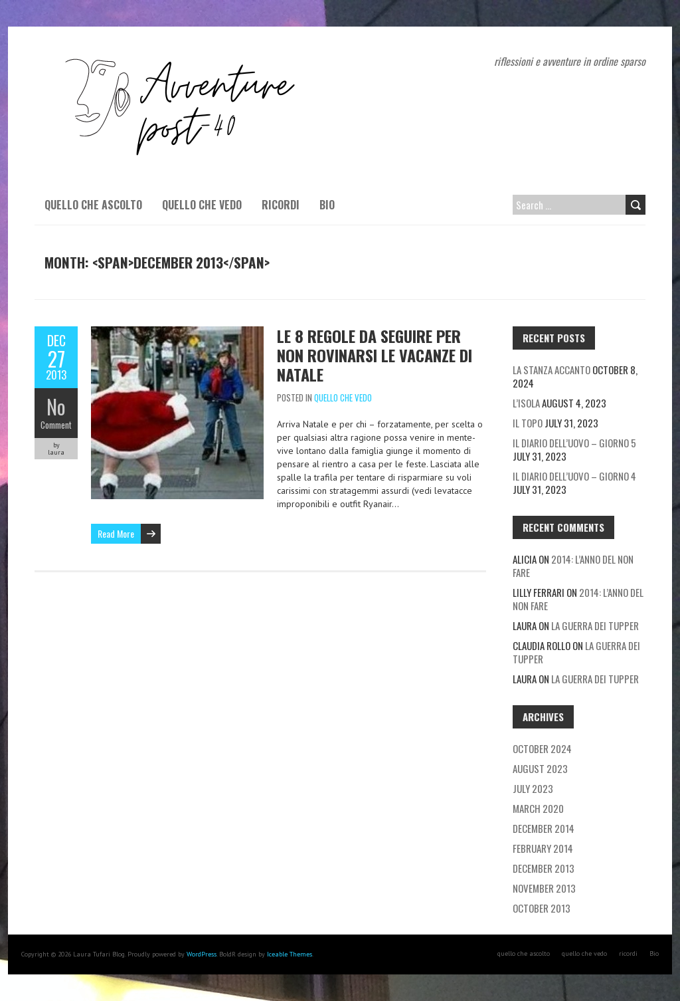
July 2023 (533, 788)
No (56, 406)
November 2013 (544, 888)
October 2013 (541, 908)
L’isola (526, 402)
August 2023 (540, 768)
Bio (327, 205)
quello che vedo (202, 205)
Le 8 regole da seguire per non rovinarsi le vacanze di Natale (374, 355)
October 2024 (542, 748)
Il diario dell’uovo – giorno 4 (574, 476)
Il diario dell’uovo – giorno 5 (574, 442)
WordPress (201, 954)
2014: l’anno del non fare (573, 566)
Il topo (528, 422)
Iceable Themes (289, 954)
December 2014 (543, 828)
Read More (116, 533)
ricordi (280, 205)
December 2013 (543, 868)
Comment (56, 424)
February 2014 (543, 848)
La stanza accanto (551, 369)
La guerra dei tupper (595, 625)
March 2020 (538, 808)
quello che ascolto (93, 205)
